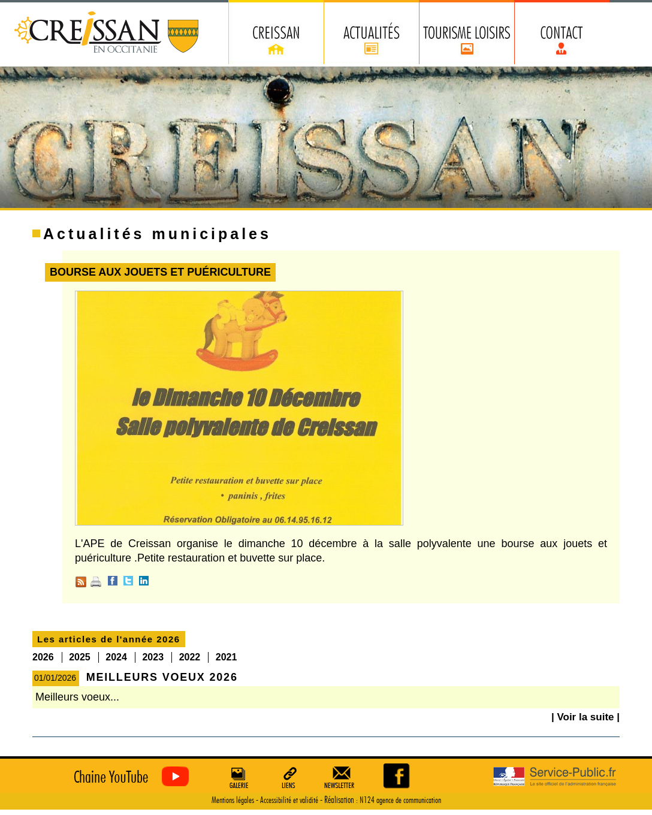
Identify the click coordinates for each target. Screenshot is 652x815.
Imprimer (96, 582)
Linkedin (144, 580)
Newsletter (341, 777)
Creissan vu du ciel (129, 777)
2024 (116, 657)
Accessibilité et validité (289, 800)
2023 (153, 657)
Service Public (555, 777)
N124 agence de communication (400, 800)
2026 (43, 657)
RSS (81, 582)
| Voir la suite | (585, 717)
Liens (289, 777)
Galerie (237, 777)
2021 (226, 657)
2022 (190, 657)
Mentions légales (233, 800)
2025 (79, 657)
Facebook (112, 580)
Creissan (107, 33)
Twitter (128, 580)
